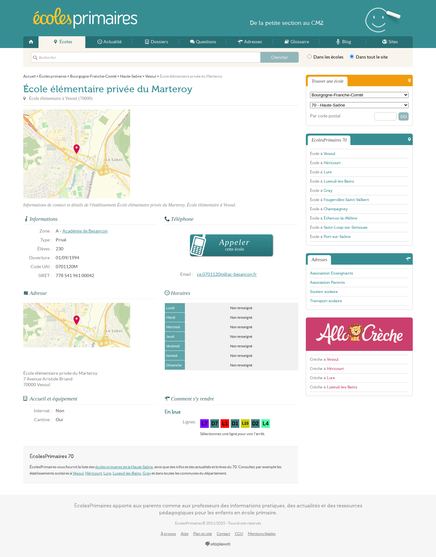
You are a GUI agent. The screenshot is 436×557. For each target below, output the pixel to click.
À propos (168, 534)
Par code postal (325, 116)
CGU (239, 534)
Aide (184, 534)
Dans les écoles (325, 56)
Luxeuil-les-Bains (127, 473)
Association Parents (327, 282)
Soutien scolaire (324, 291)
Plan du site (202, 534)
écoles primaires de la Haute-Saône (124, 467)
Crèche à (324, 359)
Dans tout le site (369, 56)
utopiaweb (218, 544)
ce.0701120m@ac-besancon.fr (227, 274)
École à (322, 153)
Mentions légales (262, 534)
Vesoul (78, 473)
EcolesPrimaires (85, 18)
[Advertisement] (187, 153)
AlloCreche (359, 334)
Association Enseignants (331, 273)
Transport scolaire (326, 301)
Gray (147, 473)
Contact (223, 534)
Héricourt (93, 473)
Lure (107, 473)
